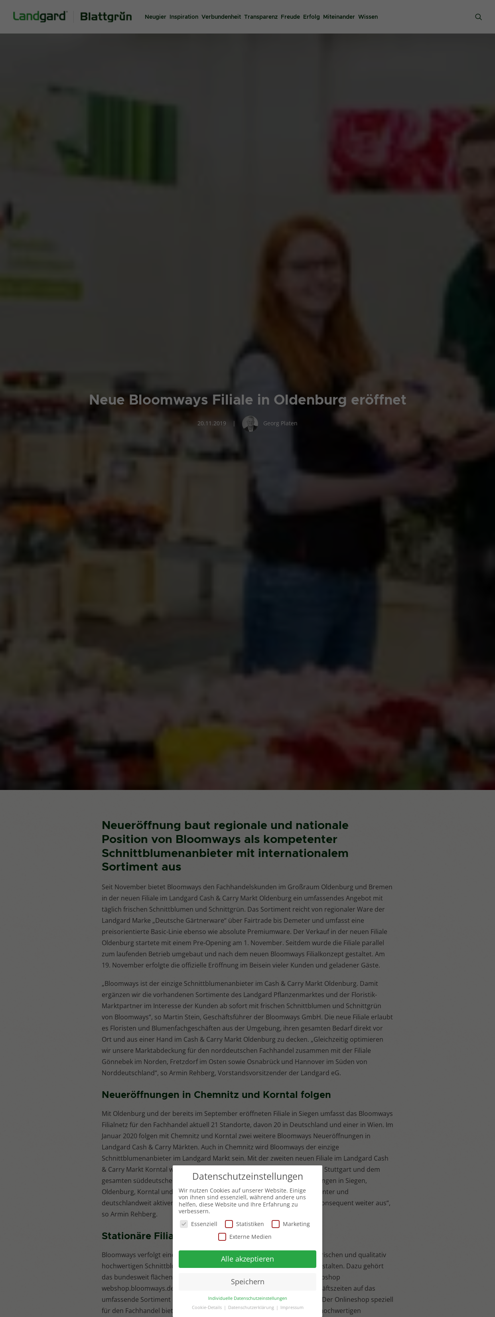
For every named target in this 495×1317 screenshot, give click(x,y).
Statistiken (244, 1223)
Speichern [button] (247, 1280)
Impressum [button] (292, 1306)
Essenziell (198, 1223)
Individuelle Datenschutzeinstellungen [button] (247, 1297)
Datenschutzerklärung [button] (251, 1306)
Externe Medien (245, 1235)
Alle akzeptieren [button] (247, 1258)
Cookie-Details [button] (207, 1306)
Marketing (291, 1223)
